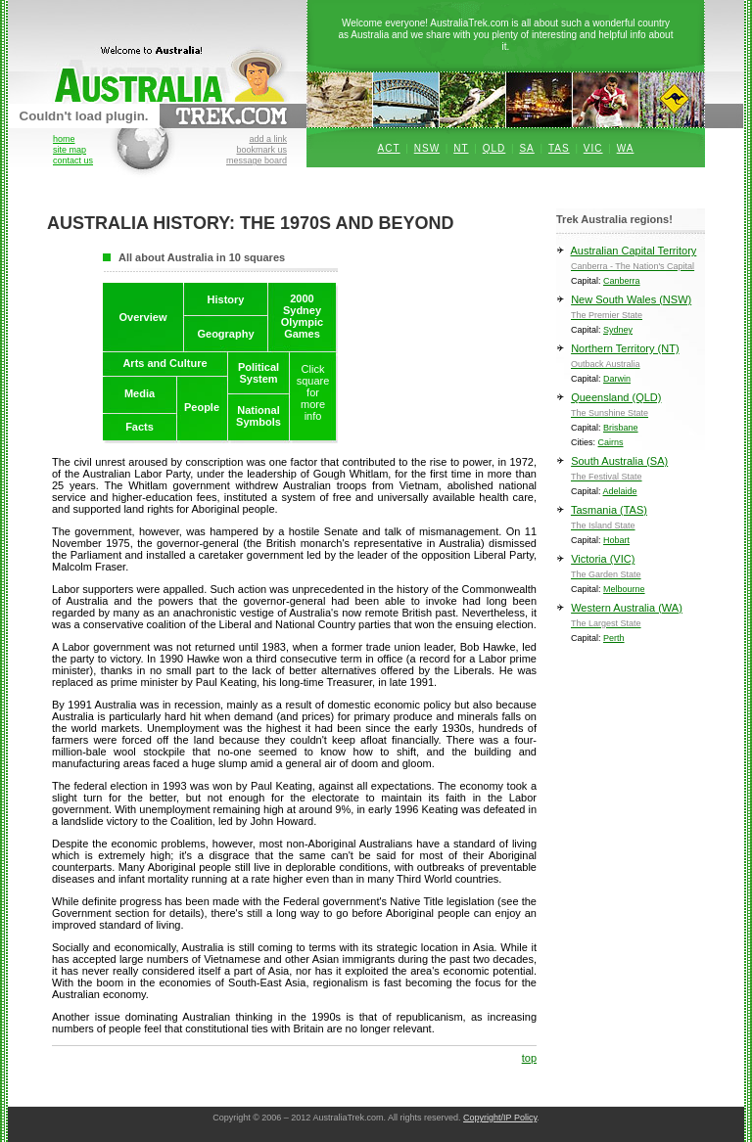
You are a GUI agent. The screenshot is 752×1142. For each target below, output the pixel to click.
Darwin (617, 379)
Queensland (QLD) (630, 408)
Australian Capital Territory (630, 262)
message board (256, 160)
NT (460, 148)
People (201, 407)
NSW (427, 148)
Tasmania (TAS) (630, 521)
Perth (614, 638)
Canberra (621, 281)
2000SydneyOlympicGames (302, 316)
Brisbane (620, 428)
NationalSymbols (258, 416)
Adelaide (620, 491)
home (64, 139)
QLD (494, 148)
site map (69, 150)
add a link (268, 139)
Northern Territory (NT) (630, 360)
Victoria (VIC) (630, 570)
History (226, 299)
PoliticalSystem (258, 373)
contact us (73, 160)
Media (139, 393)
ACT (389, 148)
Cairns (611, 442)
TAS (559, 148)
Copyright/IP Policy (500, 1117)
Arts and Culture (164, 363)
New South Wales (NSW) (630, 311)
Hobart (616, 540)
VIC (593, 148)
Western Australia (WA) (630, 619)
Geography (225, 334)
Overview (143, 317)
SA (526, 148)
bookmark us (261, 150)
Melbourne (624, 589)
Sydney (618, 330)
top (529, 1058)
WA (625, 148)
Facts (139, 427)
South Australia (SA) (630, 472)
